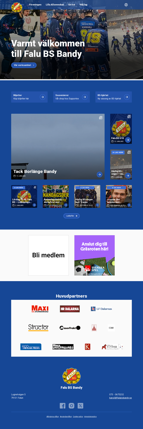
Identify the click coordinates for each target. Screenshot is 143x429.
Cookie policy (78, 417)
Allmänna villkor (53, 417)
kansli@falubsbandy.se (120, 398)
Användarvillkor (66, 417)
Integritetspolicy (90, 417)
